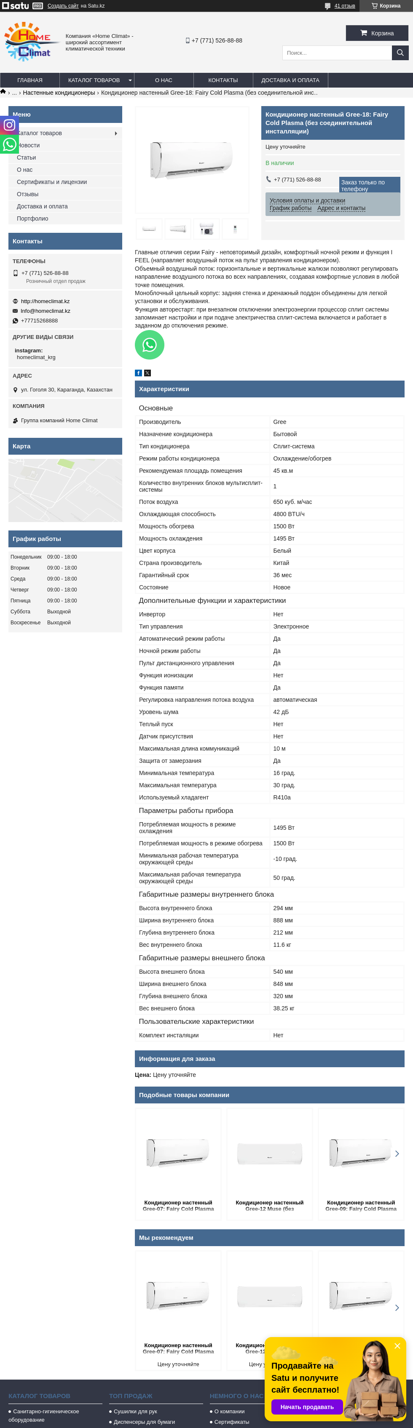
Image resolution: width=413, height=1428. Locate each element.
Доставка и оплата (290, 80)
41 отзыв (345, 6)
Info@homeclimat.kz (45, 311)
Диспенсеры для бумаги (144, 1422)
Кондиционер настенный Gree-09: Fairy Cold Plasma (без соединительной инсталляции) (361, 1206)
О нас (163, 80)
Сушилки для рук (135, 1411)
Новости (28, 145)
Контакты (223, 80)
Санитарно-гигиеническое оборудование (43, 1415)
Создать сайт (63, 6)
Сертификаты (232, 1422)
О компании (230, 1411)
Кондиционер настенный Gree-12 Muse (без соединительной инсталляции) (269, 1206)
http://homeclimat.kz (45, 301)
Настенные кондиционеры (59, 92)
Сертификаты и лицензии (52, 181)
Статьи (26, 157)
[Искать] (400, 52)
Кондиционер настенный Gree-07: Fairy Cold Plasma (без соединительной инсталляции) (178, 1206)
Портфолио (32, 218)
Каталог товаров (94, 80)
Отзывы (27, 194)
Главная (30, 80)
